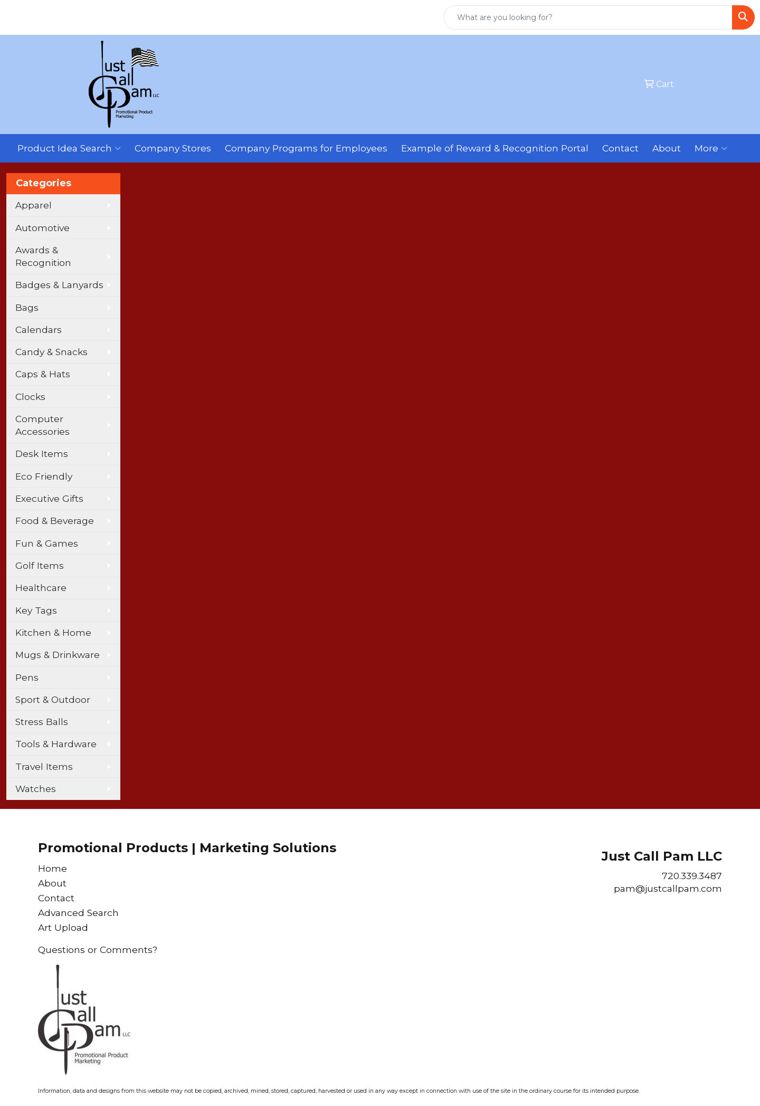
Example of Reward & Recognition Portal (494, 148)
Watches (35, 788)
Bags (27, 307)
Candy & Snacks (51, 351)
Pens (27, 677)
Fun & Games (46, 543)
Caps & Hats (42, 373)
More (711, 148)
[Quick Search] (588, 17)
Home (52, 868)
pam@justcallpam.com (668, 888)
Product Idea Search (69, 148)
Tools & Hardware (56, 743)
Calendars (38, 329)
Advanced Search (78, 912)
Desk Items (41, 453)
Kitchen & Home (53, 632)
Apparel (33, 205)
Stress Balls (41, 721)
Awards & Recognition (43, 256)
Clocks (30, 396)
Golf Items (39, 565)
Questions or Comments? (97, 949)
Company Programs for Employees (306, 148)
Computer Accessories (42, 425)
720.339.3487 (692, 875)
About (666, 148)
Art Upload (63, 927)
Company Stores (173, 148)
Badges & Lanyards (59, 284)
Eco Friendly (43, 476)
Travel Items (44, 766)
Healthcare (40, 587)
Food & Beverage (54, 520)
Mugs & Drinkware (57, 654)
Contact (620, 148)
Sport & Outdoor (52, 699)
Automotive (42, 227)
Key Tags (36, 610)
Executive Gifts (49, 498)
